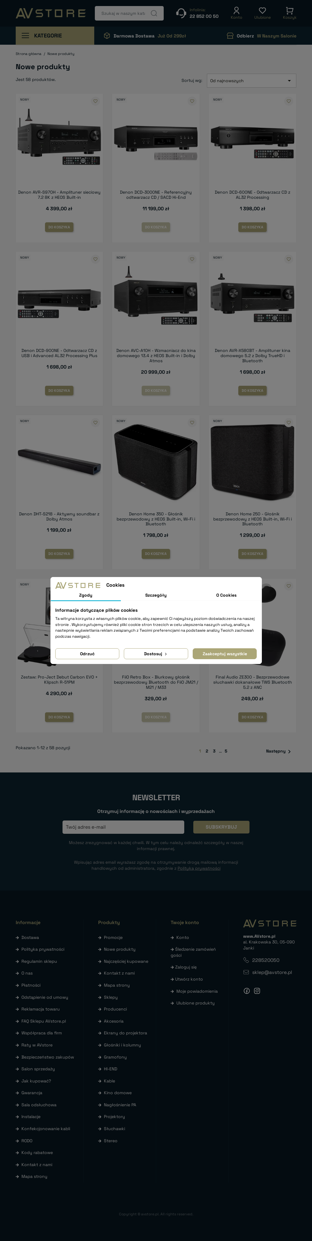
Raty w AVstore (37, 1045)
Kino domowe (118, 1092)
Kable (109, 1081)
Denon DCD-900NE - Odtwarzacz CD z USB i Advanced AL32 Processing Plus (59, 353)
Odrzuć (87, 653)
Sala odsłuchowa (38, 1104)
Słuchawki (114, 1128)
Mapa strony (34, 1176)
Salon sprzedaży (38, 1069)
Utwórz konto (189, 979)
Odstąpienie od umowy (44, 997)
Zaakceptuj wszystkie (225, 653)
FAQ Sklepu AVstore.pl (43, 1021)
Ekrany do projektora (125, 1033)
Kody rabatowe (37, 1152)
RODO (26, 1140)
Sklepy (111, 997)
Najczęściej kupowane (126, 961)
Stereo (110, 1140)
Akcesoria (114, 1021)
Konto (182, 937)
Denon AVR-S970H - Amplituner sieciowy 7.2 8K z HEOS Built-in (59, 194)
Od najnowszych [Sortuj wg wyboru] (251, 80)
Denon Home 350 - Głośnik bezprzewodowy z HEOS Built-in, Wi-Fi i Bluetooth (156, 519)
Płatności (30, 985)
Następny (279, 751)
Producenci (115, 1009)
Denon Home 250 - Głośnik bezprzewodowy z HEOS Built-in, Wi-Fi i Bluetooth (252, 519)
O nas (27, 973)
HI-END (110, 1069)
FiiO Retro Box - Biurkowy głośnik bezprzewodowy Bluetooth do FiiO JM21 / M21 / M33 (156, 682)
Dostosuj (156, 653)
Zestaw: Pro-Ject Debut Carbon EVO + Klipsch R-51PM (59, 679)
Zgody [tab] (85, 595)
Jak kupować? (36, 1081)
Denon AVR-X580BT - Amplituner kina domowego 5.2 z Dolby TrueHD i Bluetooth (252, 355)
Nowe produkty (120, 949)
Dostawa (30, 937)
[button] (236, 13)
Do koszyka (59, 227)
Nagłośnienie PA (120, 1104)
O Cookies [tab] (226, 595)
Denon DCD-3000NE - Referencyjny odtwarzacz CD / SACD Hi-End (156, 194)
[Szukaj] (129, 13)
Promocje (113, 937)
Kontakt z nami (36, 1164)
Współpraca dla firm (41, 1033)
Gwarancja (31, 1092)
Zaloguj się (186, 967)
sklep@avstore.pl (272, 972)
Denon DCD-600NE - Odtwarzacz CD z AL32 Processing (252, 194)
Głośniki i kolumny (122, 1045)
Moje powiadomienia (197, 991)
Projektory (114, 1116)
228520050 (265, 960)
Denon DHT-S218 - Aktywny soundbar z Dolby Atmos (59, 516)
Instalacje (30, 1116)
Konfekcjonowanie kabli (45, 1128)
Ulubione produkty (195, 1003)
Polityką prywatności (199, 868)
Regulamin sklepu (39, 961)
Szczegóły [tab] (156, 595)
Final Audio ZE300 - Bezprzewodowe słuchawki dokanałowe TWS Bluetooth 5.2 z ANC (252, 682)
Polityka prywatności (42, 949)
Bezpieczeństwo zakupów (47, 1057)
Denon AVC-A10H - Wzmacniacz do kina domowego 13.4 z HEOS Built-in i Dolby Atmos (156, 355)
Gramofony (115, 1057)
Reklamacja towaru (40, 1009)
